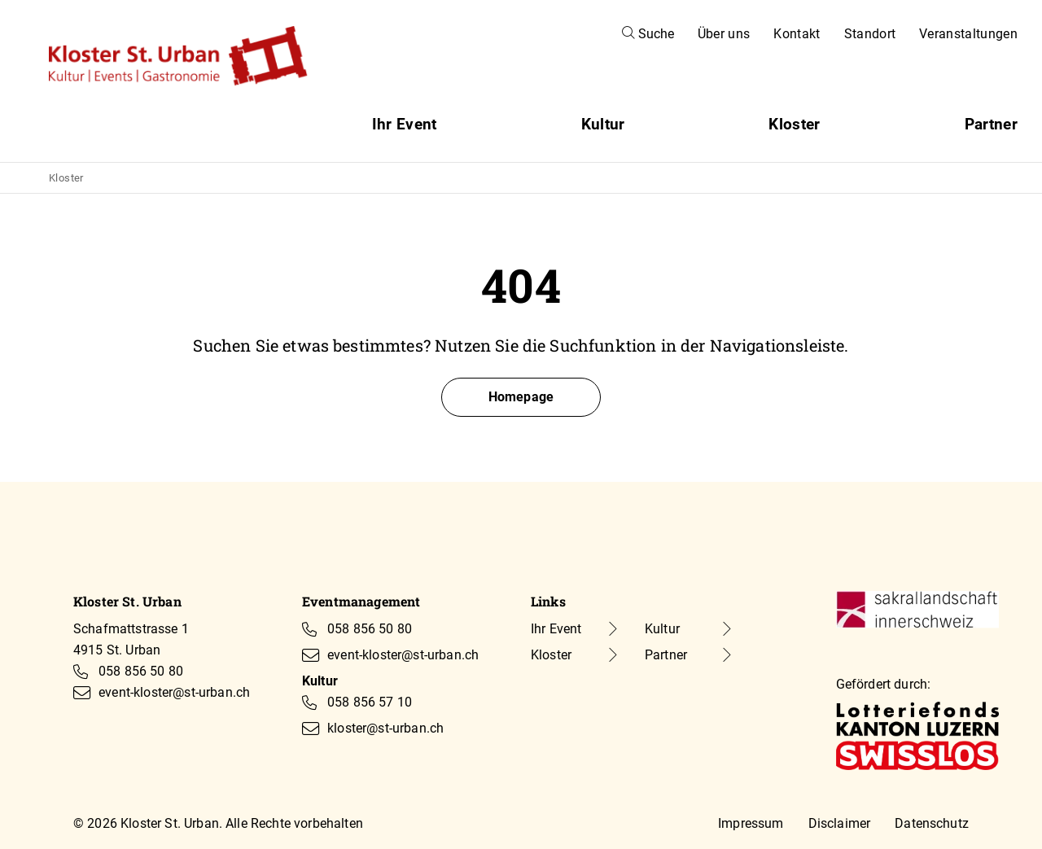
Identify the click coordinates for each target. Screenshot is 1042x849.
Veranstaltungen (968, 34)
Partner (991, 124)
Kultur (603, 124)
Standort (870, 34)
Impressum (750, 823)
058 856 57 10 (369, 702)
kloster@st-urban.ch (385, 728)
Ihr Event (404, 124)
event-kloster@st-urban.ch (174, 692)
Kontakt (796, 34)
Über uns (724, 34)
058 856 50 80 (141, 671)
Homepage (521, 397)
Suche (648, 34)
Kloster (794, 124)
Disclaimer (839, 823)
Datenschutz (932, 823)
